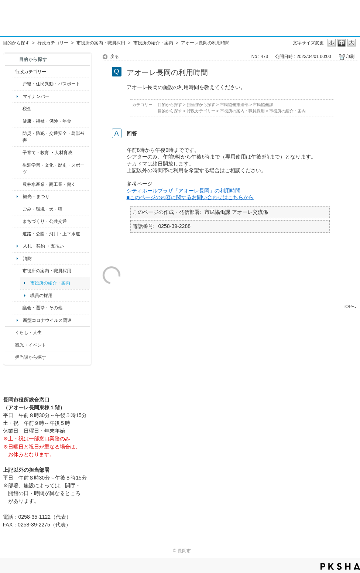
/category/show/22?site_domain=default (17, 209)
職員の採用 (41, 295)
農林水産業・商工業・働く (49, 184)
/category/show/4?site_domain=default (17, 121)
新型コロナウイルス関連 (47, 320)
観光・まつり (36, 196)
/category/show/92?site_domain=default (17, 108)
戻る (114, 56)
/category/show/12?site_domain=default (10, 332)
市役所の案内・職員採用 (100, 42)
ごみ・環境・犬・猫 (42, 209)
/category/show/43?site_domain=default (17, 168)
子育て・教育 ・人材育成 (47, 152)
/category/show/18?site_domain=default (10, 345)
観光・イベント (30, 345)
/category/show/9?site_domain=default (10, 357)
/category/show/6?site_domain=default (17, 221)
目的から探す (16, 42)
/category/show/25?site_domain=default (17, 137)
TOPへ (349, 306)
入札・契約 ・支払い (43, 246)
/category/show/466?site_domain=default (17, 307)
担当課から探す (30, 357)
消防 (27, 258)
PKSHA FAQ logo (340, 566)
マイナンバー (36, 96)
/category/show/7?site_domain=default (17, 84)
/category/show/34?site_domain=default (17, 184)
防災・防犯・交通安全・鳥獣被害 (54, 137)
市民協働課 (263, 104)
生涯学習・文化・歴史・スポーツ (54, 168)
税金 (27, 108)
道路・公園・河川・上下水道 (51, 233)
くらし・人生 (28, 332)
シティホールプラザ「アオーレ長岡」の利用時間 (183, 191)
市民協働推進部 (234, 104)
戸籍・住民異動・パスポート (51, 83)
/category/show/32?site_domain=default (17, 270)
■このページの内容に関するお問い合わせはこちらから (190, 197)
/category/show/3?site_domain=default (10, 71)
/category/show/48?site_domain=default (17, 152)
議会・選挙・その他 (42, 307)
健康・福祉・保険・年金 (47, 121)
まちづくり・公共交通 (45, 221)
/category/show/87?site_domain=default (17, 234)
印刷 (350, 56)
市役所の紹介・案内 (153, 42)
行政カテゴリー (52, 42)
